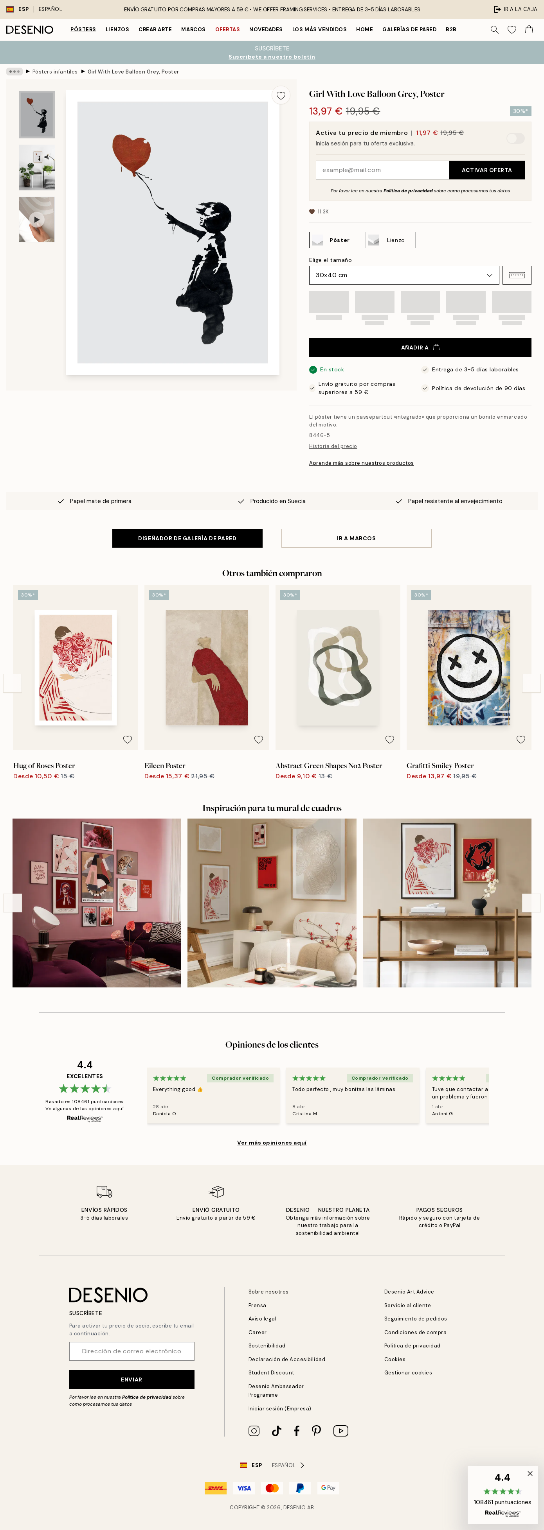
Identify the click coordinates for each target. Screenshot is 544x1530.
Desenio (294, 1507)
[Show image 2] (37, 167)
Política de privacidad (408, 191)
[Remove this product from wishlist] (281, 95)
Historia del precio (333, 446)
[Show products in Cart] (529, 29)
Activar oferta (487, 170)
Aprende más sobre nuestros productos (361, 463)
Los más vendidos (319, 29)
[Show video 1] (37, 219)
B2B (451, 29)
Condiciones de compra (415, 1332)
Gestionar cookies (408, 1372)
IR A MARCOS (356, 538)
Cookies (395, 1359)
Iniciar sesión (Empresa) (280, 1408)
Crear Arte (155, 29)
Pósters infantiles (55, 71)
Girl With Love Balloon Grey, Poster (133, 71)
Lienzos (118, 29)
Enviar (131, 1379)
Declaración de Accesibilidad (287, 1359)
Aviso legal (263, 1318)
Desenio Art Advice (409, 1291)
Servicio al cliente (407, 1305)
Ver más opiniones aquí (271, 1142)
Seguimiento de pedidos (415, 1318)
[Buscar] (494, 30)
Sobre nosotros (269, 1291)
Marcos (193, 29)
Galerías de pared (409, 29)
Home (364, 29)
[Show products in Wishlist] (512, 29)
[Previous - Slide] (12, 683)
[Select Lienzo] (391, 240)
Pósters (83, 29)
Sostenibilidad (267, 1345)
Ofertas (227, 29)
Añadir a (420, 347)
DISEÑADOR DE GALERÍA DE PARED (187, 538)
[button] (517, 275)
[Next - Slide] (531, 683)
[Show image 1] (37, 115)
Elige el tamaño (330, 259)
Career (258, 1332)
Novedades (266, 29)
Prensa (258, 1305)
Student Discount (271, 1372)
